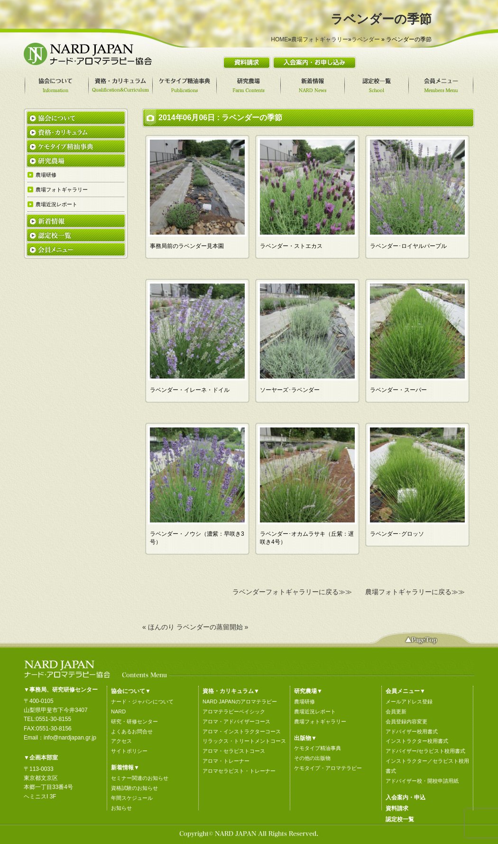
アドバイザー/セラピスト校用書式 (425, 751)
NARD (118, 711)
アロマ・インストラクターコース (242, 731)
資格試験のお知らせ (134, 788)
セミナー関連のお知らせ (139, 778)
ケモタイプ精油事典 (317, 748)
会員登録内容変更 (406, 721)
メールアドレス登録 (409, 701)
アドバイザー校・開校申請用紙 (422, 781)
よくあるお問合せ (132, 731)
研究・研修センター (134, 721)
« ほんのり (158, 627)
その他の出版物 (312, 758)
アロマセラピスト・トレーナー (239, 771)
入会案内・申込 (405, 797)
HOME (279, 39)
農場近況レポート (315, 711)
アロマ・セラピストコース (234, 751)
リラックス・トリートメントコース (244, 741)
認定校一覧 (400, 819)
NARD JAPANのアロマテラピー (240, 701)
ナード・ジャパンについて (142, 701)
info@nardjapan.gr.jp (70, 737)
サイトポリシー (129, 751)
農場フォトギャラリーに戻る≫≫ (415, 592)
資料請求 (397, 808)
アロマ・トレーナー (226, 761)
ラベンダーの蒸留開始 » (212, 627)
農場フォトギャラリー (319, 39)
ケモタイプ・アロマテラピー (328, 768)
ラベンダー (365, 39)
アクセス (121, 741)
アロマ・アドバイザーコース (236, 721)
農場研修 (304, 701)
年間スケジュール (132, 798)
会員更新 (396, 711)
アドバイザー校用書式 (412, 731)
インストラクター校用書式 (417, 741)
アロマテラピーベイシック (234, 711)
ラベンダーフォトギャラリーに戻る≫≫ (292, 592)
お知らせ (121, 808)
